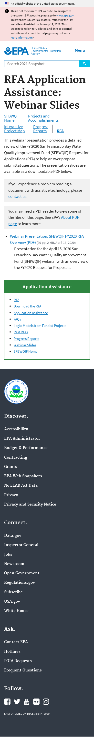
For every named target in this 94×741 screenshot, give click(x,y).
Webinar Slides (25, 345)
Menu (80, 50)
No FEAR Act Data (21, 485)
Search (84, 63)
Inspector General (21, 545)
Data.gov (12, 536)
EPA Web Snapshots (23, 476)
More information (22, 37)
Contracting (15, 457)
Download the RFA (27, 306)
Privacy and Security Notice (30, 504)
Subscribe (13, 592)
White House (16, 611)
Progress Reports (40, 129)
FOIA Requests (18, 661)
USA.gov (12, 601)
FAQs (17, 319)
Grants (10, 467)
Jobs (8, 554)
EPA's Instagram (46, 701)
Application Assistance (31, 312)
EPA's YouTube (26, 701)
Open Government (22, 573)
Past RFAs (21, 332)
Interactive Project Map (14, 129)
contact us (17, 196)
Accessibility (16, 429)
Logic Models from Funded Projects (40, 325)
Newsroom (14, 564)
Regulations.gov (19, 583)
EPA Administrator (22, 438)
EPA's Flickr (36, 701)
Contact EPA (16, 642)
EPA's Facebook (7, 701)
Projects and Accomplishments (43, 118)
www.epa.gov (65, 15)
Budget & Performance (26, 448)
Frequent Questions (23, 670)
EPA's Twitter (17, 701)
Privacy (11, 495)
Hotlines (12, 652)
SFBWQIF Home (12, 118)
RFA (16, 299)
